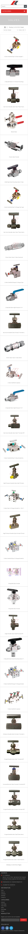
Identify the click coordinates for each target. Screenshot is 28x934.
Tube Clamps (3, 905)
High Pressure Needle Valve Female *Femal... (14, 533)
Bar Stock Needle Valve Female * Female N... (14, 332)
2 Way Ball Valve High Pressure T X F (14, 407)
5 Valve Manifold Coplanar (14, 709)
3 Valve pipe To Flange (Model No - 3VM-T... (14, 508)
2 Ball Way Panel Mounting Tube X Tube (14, 182)
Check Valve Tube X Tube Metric (14, 357)
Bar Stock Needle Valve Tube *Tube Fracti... (14, 106)
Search (25, 6)
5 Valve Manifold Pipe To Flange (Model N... (14, 558)
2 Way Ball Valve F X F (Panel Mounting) (14, 81)
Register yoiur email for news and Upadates (10, 916)
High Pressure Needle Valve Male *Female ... (14, 483)
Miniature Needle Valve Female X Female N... (14, 734)
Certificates (3, 893)
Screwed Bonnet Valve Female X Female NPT (14, 784)
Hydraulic (3, 902)
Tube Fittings (3, 904)
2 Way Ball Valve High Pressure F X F (14, 307)
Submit (23, 919)
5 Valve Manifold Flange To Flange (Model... (14, 683)
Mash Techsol (4, 932)
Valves (2, 907)
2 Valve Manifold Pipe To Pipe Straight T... (14, 56)
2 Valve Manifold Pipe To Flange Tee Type (14, 207)
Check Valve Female (14, 157)
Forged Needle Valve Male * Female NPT (14, 759)
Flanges (2, 911)
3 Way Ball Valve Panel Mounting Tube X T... (14, 658)
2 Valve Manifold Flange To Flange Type (14, 282)
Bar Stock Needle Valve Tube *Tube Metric (14, 232)
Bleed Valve (14, 131)
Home (2, 890)
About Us (3, 892)
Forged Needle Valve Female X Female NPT (14, 809)
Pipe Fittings (3, 909)
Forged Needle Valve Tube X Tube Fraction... (14, 859)
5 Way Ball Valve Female (14, 583)
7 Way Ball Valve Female (14, 608)
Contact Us (3, 897)
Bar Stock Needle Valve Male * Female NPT (14, 433)
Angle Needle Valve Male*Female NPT (14, 633)
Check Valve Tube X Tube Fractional (14, 257)
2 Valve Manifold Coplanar (14, 382)
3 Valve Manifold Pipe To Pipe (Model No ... (14, 458)
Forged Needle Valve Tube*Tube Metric (14, 834)
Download (3, 895)
